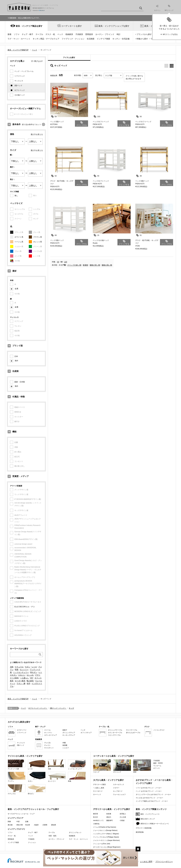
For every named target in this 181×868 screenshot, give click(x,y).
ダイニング (122, 766)
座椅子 (64, 730)
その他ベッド (19, 95)
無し (16, 195)
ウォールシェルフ (119, 794)
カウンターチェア (50, 735)
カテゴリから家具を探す (19, 722)
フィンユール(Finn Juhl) (101, 844)
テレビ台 (47, 743)
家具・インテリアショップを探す (113, 26)
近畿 (26, 821)
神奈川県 (19, 825)
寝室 (142, 766)
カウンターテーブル (115, 732)
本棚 (64, 743)
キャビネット (49, 748)
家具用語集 (140, 832)
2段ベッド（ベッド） (58, 708)
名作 (28, 683)
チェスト (47, 745)
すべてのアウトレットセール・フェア (21, 814)
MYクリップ (169, 8)
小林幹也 (96, 824)
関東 (9, 821)
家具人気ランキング (148, 819)
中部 (18, 821)
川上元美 (123, 817)
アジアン (16, 777)
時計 (118, 34)
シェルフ (65, 748)
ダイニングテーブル (115, 730)
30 (58, 262)
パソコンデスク (159, 730)
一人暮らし (24, 678)
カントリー (24, 669)
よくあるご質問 (146, 861)
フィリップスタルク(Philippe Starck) (106, 837)
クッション (32, 842)
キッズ (71, 708)
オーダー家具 (20, 681)
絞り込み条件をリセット (31, 124)
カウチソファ (21, 730)
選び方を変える (37, 134)
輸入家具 (30, 681)
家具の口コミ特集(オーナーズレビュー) (155, 823)
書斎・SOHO (158, 763)
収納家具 (69, 34)
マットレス (18, 81)
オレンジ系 (37, 242)
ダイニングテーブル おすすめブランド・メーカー (153, 794)
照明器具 (89, 34)
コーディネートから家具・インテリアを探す (113, 756)
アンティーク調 (16, 764)
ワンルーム (157, 766)
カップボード (118, 791)
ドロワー (116, 788)
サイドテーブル (131, 730)
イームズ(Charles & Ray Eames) (104, 827)
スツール (47, 730)
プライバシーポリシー (164, 861)
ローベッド (97, 794)
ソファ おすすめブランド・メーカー (149, 788)
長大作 (95, 817)
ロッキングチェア (68, 735)
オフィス (156, 768)
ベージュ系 (19, 242)
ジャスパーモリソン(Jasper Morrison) (106, 840)
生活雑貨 (90, 39)
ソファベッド (19, 76)
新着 (9, 34)
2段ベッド (18, 85)
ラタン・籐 (21, 683)
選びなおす (38, 61)
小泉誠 (122, 820)
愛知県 (53, 825)
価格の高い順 (107, 265)
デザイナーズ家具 (99, 784)
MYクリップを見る (170, 34)
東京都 (10, 825)
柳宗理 (95, 814)
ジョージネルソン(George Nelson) (105, 830)
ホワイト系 (19, 237)
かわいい (21, 675)
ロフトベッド (19, 90)
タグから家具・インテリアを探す (108, 780)
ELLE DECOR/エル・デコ (24, 607)
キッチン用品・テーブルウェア (46, 39)
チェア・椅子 (27, 34)
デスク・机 (50, 34)
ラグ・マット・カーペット (19, 39)
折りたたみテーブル (133, 732)
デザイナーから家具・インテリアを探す (111, 809)
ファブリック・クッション (73, 39)
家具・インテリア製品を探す (29, 26)
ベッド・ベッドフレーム (24, 71)
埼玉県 (27, 825)
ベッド (60, 34)
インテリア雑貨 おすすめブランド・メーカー (152, 801)
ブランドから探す (144, 34)
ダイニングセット (75, 832)
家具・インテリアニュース (150, 814)
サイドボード (98, 791)
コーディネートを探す (71, 26)
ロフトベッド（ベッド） (37, 708)
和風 (16, 669)
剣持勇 (108, 814)
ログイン (157, 8)
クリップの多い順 (74, 265)
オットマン (48, 732)
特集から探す (142, 39)
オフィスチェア (86, 732)
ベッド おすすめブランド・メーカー (149, 791)
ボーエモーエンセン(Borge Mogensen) (106, 847)
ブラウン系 (37, 237)
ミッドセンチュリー (21, 672)
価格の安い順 (95, 265)
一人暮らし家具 (98, 788)
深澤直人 (123, 814)
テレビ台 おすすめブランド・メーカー (149, 798)
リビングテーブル (114, 735)
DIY (31, 678)
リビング (102, 766)
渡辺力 (108, 817)
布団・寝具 (52, 836)
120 (65, 262)
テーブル (39, 34)
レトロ (34, 667)
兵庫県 (45, 825)
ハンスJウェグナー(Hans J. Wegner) (106, 834)
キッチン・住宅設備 (120, 39)
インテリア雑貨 (103, 39)
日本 (16, 356)
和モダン (33, 672)
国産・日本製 (19, 382)
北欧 (11, 667)
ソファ (16, 34)
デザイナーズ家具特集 (144, 828)
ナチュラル (19, 667)
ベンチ (83, 730)
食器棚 (64, 745)
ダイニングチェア (68, 732)
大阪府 (36, 825)
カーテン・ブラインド (104, 34)
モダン (27, 667)
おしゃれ (30, 675)
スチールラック (118, 784)
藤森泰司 (109, 820)
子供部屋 (156, 760)
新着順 (85, 265)
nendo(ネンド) (98, 820)
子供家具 (79, 34)
